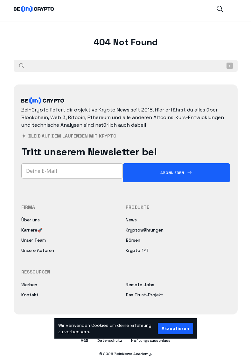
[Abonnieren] (176, 172)
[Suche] (21, 66)
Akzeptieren (175, 328)
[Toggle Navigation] (234, 9)
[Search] (220, 9)
